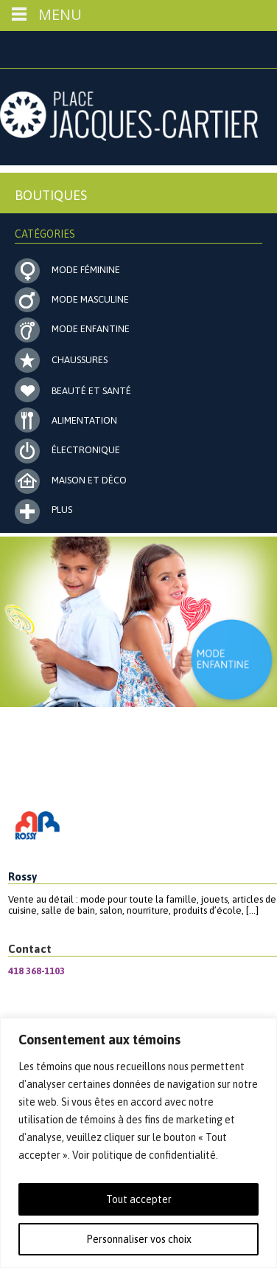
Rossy (22, 876)
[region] (138, 1143)
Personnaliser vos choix (139, 1239)
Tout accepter (139, 1199)
